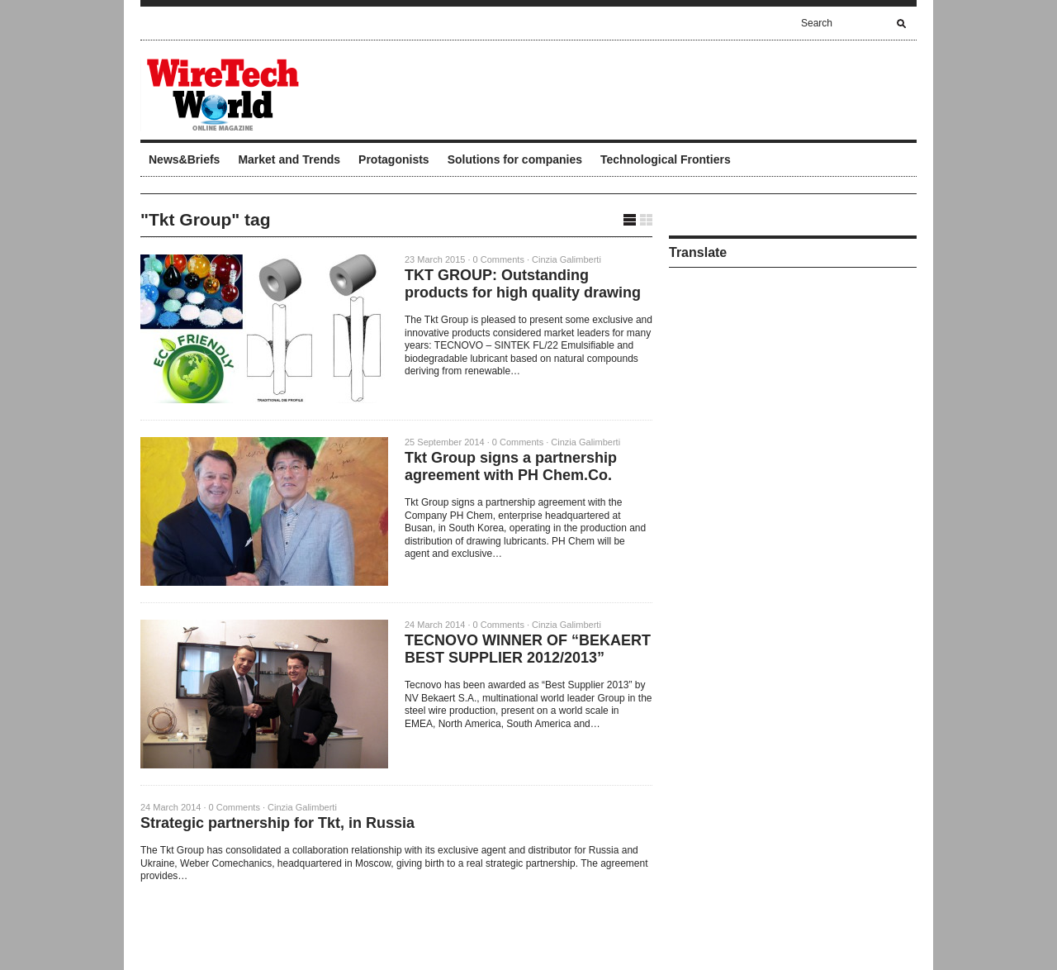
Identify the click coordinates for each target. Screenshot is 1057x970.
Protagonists (393, 159)
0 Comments (498, 259)
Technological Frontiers (665, 159)
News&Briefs (184, 159)
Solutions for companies (515, 159)
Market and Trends (289, 159)
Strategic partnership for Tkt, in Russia (277, 823)
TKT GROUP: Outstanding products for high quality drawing (523, 284)
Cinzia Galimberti (566, 259)
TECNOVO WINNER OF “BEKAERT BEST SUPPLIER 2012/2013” (528, 649)
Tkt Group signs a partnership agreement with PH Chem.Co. (511, 466)
